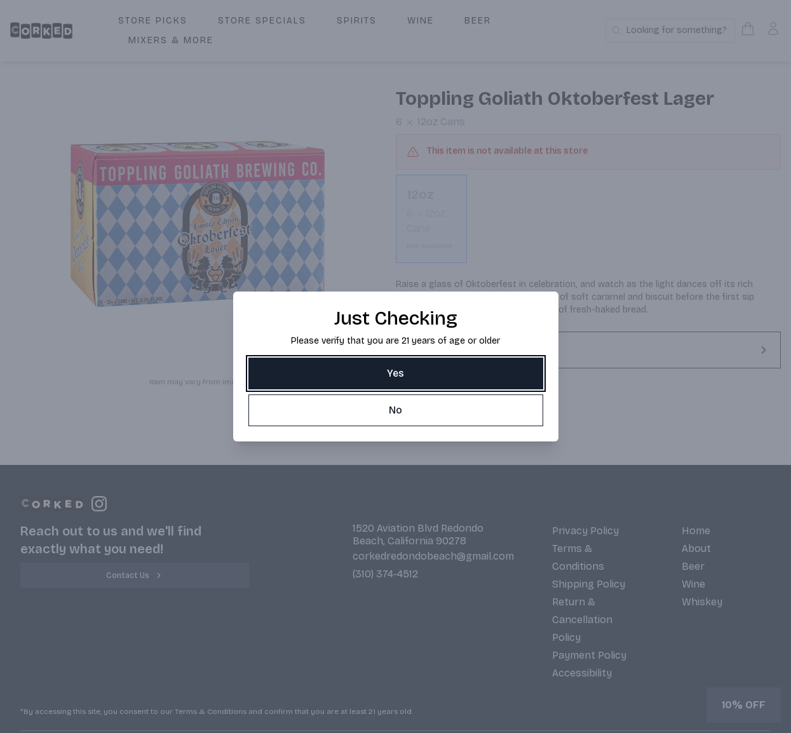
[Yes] (395, 373)
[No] (395, 410)
